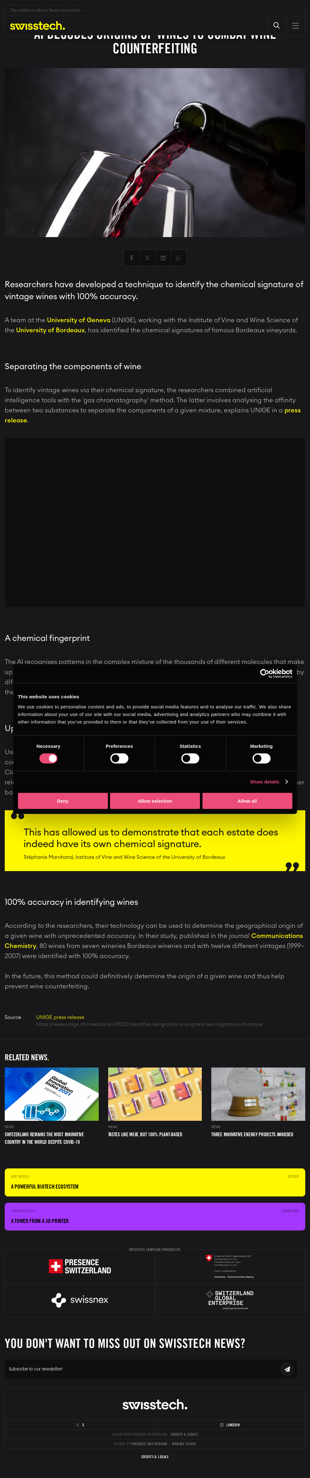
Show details (264, 781)
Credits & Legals (184, 1434)
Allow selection (155, 800)
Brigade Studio (184, 1443)
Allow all (247, 800)
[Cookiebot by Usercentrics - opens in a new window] (264, 673)
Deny (63, 800)
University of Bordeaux (50, 330)
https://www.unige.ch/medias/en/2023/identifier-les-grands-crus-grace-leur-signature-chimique (149, 1024)
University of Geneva (78, 320)
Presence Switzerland (149, 1443)
